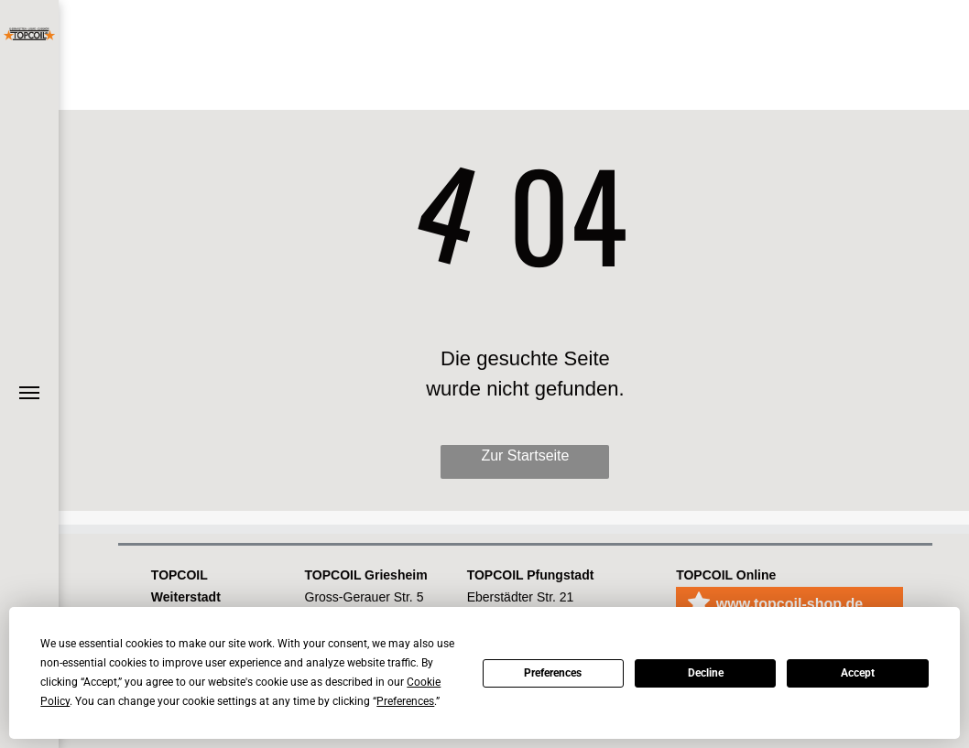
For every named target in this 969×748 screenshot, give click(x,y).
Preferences (553, 673)
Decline (706, 673)
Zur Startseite (525, 455)
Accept (858, 673)
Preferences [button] (405, 701)
